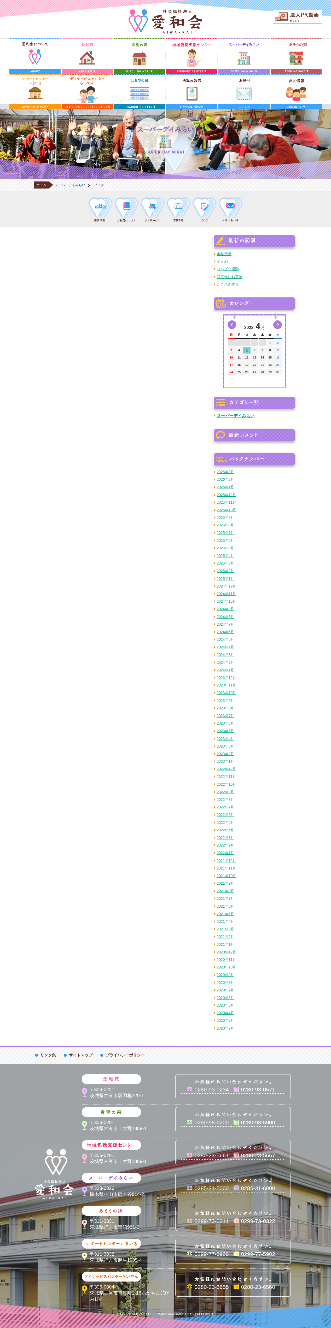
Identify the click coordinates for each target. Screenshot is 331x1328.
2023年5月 (225, 731)
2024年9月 (225, 609)
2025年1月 (225, 579)
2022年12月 (226, 769)
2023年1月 (225, 761)
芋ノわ (222, 261)
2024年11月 (226, 594)
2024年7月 (225, 624)
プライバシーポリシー (125, 1055)
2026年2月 (225, 479)
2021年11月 (226, 868)
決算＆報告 (192, 91)
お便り (244, 91)
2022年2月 (225, 845)
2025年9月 (225, 517)
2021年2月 (225, 937)
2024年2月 (225, 662)
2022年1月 (225, 853)
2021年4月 (225, 921)
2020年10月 (226, 967)
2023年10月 (226, 693)
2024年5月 (225, 639)
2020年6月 (225, 998)
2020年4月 (225, 1013)
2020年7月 (225, 990)
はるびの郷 (139, 91)
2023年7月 (225, 716)
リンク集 (48, 1055)
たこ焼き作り (228, 284)
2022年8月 (225, 799)
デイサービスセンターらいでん (87, 91)
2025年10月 (226, 510)
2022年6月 (225, 815)
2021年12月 (226, 861)
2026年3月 (225, 472)
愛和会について (35, 56)
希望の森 (139, 56)
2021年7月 (225, 898)
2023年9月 (225, 700)
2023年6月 (225, 723)
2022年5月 (225, 822)
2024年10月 (226, 601)
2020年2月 (225, 1028)
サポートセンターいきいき (35, 91)
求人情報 (296, 91)
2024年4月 (225, 647)
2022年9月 (225, 792)
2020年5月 (225, 1005)
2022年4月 (225, 830)
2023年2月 (225, 754)
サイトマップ (80, 1055)
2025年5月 (225, 548)
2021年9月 (225, 883)
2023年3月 (225, 746)
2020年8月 (225, 982)
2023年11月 (226, 685)
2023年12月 (226, 677)
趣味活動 (224, 254)
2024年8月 (225, 617)
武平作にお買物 (229, 277)
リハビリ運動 (228, 269)
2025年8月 (225, 525)
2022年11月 (226, 776)
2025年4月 (225, 556)
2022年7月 (225, 807)
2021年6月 (225, 906)
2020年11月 (226, 959)
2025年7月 (225, 533)
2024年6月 (225, 632)
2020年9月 (225, 975)
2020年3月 (225, 1020)
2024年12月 (226, 586)
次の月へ (277, 324)
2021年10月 (226, 876)
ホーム (41, 185)
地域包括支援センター (192, 56)
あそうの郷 (296, 56)
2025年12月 (226, 495)
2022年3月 (225, 838)
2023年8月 (225, 708)
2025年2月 (225, 571)
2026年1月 (225, 487)
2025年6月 (225, 540)
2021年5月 (225, 914)
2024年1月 (225, 670)
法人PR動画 (297, 17)
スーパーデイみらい (244, 56)
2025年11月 (226, 502)
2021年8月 (225, 891)
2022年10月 (226, 784)
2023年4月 (225, 739)
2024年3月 (225, 655)
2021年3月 (225, 929)
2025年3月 (225, 563)
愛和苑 (87, 56)
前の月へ (232, 324)
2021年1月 (225, 944)
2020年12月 (226, 952)
